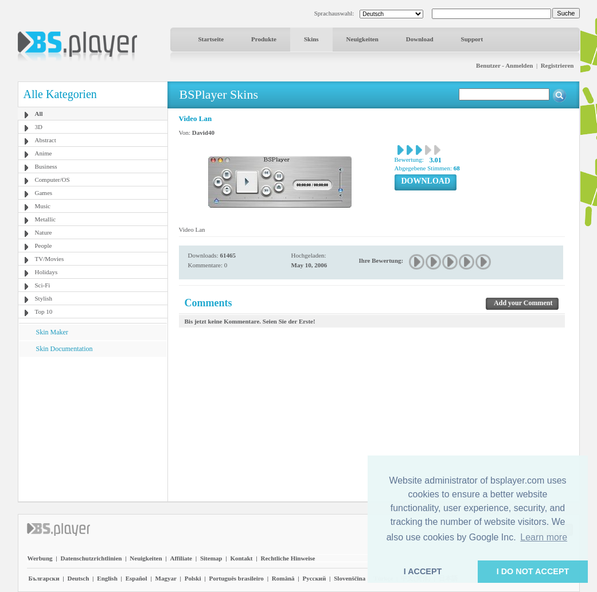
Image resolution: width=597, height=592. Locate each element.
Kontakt (241, 558)
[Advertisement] (92, 428)
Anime (43, 153)
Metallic (45, 219)
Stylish (44, 298)
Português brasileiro (236, 578)
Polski (193, 578)
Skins (311, 39)
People (43, 245)
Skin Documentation (64, 349)
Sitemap (211, 558)
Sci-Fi (42, 285)
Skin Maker (52, 332)
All (39, 113)
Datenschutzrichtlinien (91, 558)
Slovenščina (349, 578)
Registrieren (557, 65)
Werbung (40, 558)
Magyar (166, 578)
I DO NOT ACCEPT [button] (533, 571)
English (107, 578)
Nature (43, 232)
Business (46, 166)
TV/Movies (49, 258)
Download (420, 39)
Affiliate (181, 558)
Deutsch (78, 578)
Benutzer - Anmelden (504, 65)
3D (38, 126)
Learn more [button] (543, 537)
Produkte (263, 39)
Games (44, 192)
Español (136, 578)
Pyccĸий (314, 578)
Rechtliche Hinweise (287, 558)
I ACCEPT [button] (423, 571)
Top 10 (44, 311)
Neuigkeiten (362, 39)
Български (44, 578)
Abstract (45, 140)
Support (472, 39)
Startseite (211, 39)
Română (283, 578)
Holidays (46, 271)
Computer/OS (52, 179)
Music (43, 205)
